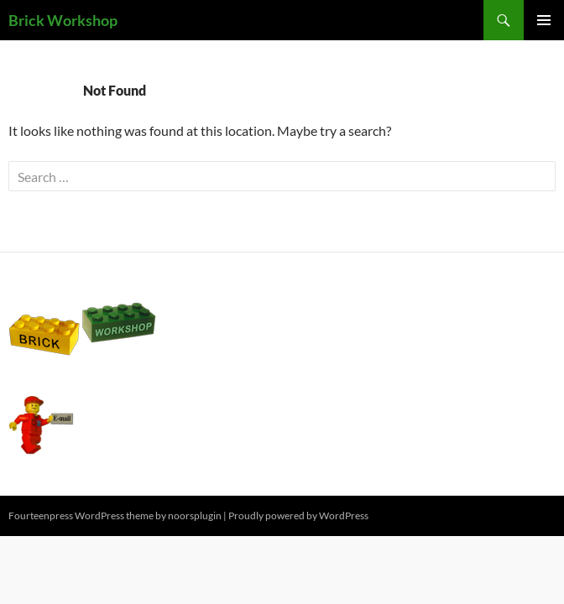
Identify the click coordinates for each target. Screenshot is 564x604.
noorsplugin (195, 515)
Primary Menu (544, 20)
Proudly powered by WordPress (298, 515)
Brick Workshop (63, 20)
